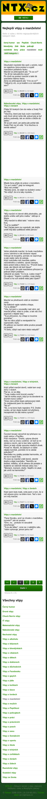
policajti (30, 46)
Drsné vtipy (8, 611)
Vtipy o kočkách (10, 685)
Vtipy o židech (9, 763)
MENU (23, 18)
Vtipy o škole (9, 745)
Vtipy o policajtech (11, 713)
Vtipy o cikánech (10, 653)
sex (18, 43)
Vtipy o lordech (10, 694)
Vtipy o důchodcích (12, 667)
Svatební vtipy (9, 773)
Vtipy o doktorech (11, 662)
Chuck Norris (36, 43)
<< (7, 582)
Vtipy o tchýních (30, 382)
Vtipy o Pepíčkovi (11, 708)
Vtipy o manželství (12, 61)
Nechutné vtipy (10, 634)
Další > (23, 588)
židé (16, 46)
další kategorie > (11, 53)
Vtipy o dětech (9, 658)
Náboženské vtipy (12, 103)
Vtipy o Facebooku (11, 671)
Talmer (8, 793)
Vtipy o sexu (8, 731)
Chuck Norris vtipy (11, 616)
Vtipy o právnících (11, 722)
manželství (31, 50)
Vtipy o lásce (9, 690)
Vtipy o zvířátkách (11, 754)
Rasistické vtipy (10, 768)
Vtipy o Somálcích (11, 736)
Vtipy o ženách (11, 106)
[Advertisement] (23, 159)
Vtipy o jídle (8, 681)
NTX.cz (8, 786)
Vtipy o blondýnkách (12, 648)
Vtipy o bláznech (10, 644)
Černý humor (9, 607)
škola (22, 46)
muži (40, 50)
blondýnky (8, 46)
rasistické (8, 50)
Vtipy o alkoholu (10, 639)
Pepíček (25, 43)
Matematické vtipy (11, 625)
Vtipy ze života (9, 777)
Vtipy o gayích (9, 676)
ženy (16, 50)
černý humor (9, 43)
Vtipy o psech (9, 727)
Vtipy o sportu (9, 740)
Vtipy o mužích (10, 704)
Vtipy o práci (9, 717)
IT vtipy (6, 621)
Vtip (15, 91)
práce (22, 50)
